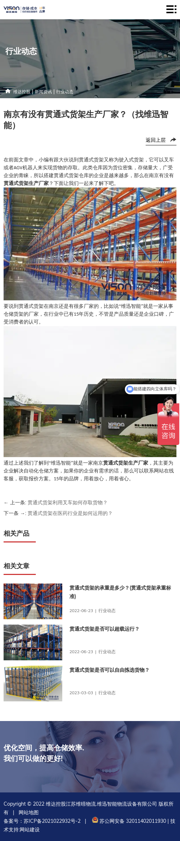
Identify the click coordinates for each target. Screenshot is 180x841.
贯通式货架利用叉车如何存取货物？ (68, 502)
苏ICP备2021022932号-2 (52, 821)
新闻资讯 (43, 91)
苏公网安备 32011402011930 (128, 821)
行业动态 (64, 91)
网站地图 (29, 812)
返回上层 (156, 140)
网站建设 (30, 829)
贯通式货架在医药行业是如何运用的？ (70, 513)
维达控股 (21, 91)
